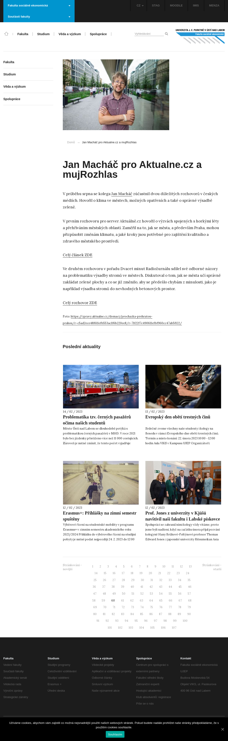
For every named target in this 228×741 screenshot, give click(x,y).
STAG (156, 5)
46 (189, 587)
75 (151, 607)
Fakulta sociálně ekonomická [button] (39, 5)
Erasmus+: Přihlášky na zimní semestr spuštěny (99, 516)
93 (116, 621)
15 (105, 573)
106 (163, 628)
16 (114, 573)
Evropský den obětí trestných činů (177, 416)
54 (161, 594)
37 (103, 587)
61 (122, 600)
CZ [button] (140, 5)
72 (123, 607)
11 (173, 566)
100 (185, 621)
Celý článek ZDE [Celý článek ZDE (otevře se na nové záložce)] (77, 254)
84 (132, 614)
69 (95, 607)
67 (180, 600)
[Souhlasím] (222, 729)
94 (126, 621)
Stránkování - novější (72, 567)
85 (141, 614)
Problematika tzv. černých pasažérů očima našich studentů (97, 419)
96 (146, 621)
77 (170, 607)
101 (110, 628)
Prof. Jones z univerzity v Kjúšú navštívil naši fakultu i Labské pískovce (182, 516)
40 (132, 587)
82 (113, 614)
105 (152, 628)
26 (104, 580)
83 (122, 614)
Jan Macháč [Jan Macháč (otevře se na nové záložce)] (121, 193)
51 (133, 594)
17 (123, 573)
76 (161, 607)
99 (175, 621)
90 (189, 614)
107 (174, 628)
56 (179, 594)
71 (114, 607)
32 (160, 580)
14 (96, 573)
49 (114, 594)
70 (104, 607)
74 (142, 607)
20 (150, 573)
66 (170, 600)
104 (141, 628)
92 (107, 621)
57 (189, 594)
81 (104, 614)
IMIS (196, 5)
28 (123, 580)
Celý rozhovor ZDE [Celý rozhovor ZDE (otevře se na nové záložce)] (80, 302)
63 (141, 600)
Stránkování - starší (211, 567)
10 (164, 566)
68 (189, 600)
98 (165, 621)
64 (151, 600)
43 (160, 587)
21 (159, 573)
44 (170, 587)
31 (151, 580)
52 (142, 594)
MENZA (214, 5)
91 (97, 621)
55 (170, 594)
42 (151, 587)
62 (132, 600)
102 (120, 628)
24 (187, 573)
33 (170, 580)
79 (189, 607)
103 (131, 628)
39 (122, 587)
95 (136, 621)
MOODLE (176, 5)
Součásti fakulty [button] (39, 16)
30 (142, 580)
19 (141, 573)
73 (132, 607)
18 (132, 573)
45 (180, 587)
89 (179, 614)
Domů (71, 142)
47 (94, 594)
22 (168, 573)
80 (95, 614)
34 (179, 580)
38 (113, 587)
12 (181, 566)
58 (94, 600)
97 (155, 621)
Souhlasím (115, 734)
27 (114, 580)
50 (123, 594)
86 (151, 614)
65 (161, 600)
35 (189, 580)
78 (179, 607)
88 (169, 614)
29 (132, 580)
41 (141, 587)
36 (94, 587)
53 (151, 594)
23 (178, 573)
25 (95, 580)
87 (160, 614)
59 (103, 600)
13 (190, 566)
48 (104, 594)
